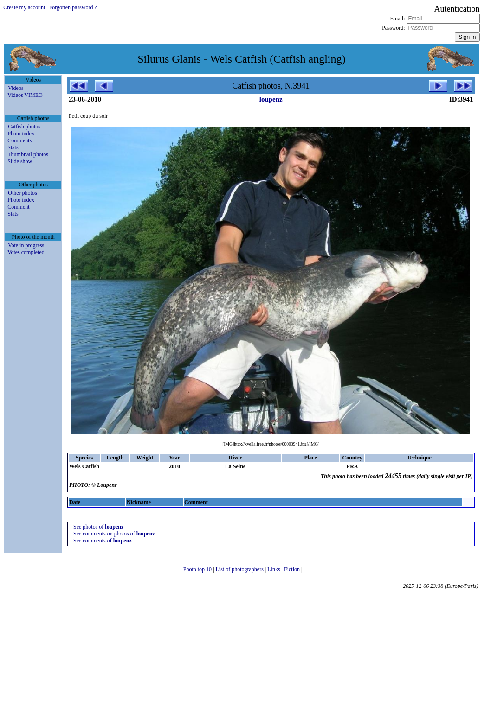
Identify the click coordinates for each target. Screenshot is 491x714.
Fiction (292, 569)
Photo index (20, 133)
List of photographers (240, 569)
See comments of (102, 540)
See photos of (98, 526)
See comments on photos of (114, 533)
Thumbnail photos (27, 154)
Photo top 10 (198, 569)
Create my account (24, 7)
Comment (18, 207)
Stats (12, 147)
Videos (15, 88)
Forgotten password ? (73, 7)
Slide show (19, 161)
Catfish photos (24, 126)
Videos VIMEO (24, 95)
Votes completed (25, 252)
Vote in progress (26, 245)
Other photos (22, 193)
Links (274, 569)
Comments (19, 140)
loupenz (271, 99)
